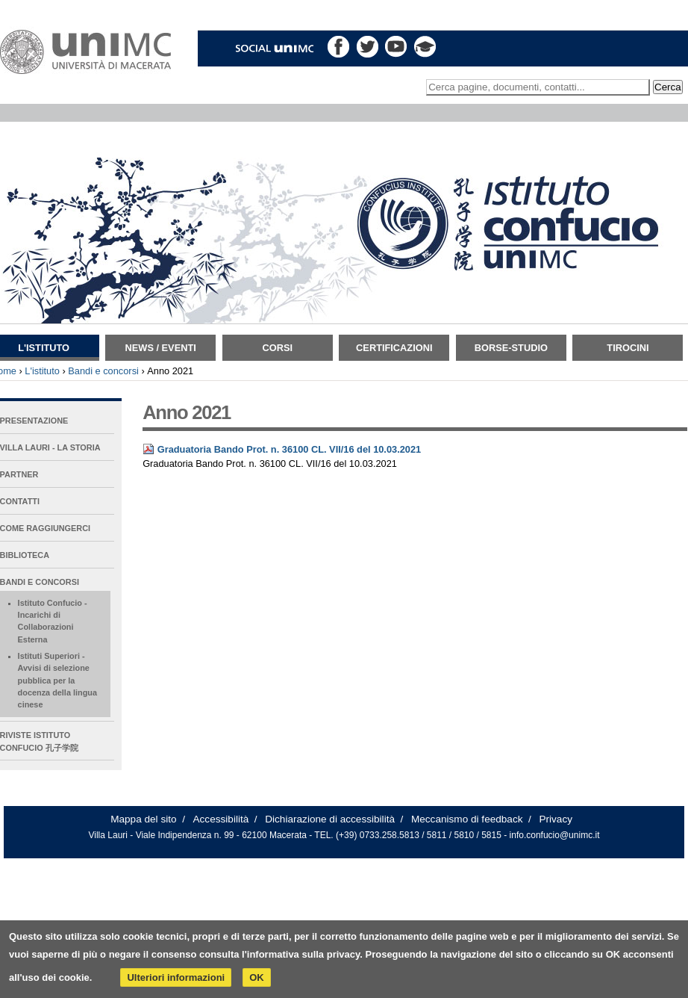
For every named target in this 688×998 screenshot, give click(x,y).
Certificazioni (394, 347)
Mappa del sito (143, 819)
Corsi (277, 347)
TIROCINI (627, 347)
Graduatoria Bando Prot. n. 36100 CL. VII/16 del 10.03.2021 (289, 449)
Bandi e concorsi (103, 370)
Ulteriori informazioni (176, 977)
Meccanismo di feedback (467, 819)
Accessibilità (221, 819)
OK (256, 977)
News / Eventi (160, 347)
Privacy (555, 819)
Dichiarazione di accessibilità (330, 819)
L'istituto (42, 370)
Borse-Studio (511, 347)
